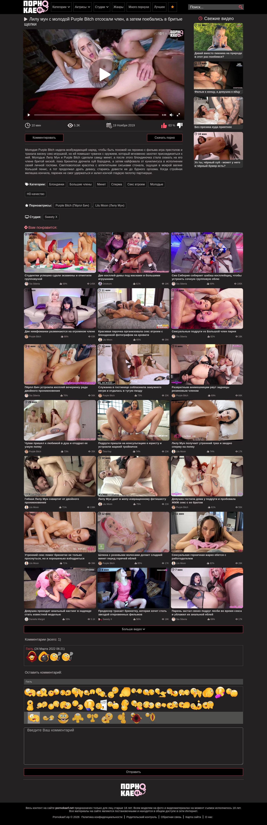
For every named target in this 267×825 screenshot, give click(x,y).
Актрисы (81, 7)
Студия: (35, 217)
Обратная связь (171, 817)
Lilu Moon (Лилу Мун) (109, 205)
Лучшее (159, 7)
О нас (208, 817)
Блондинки (56, 184)
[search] (240, 7)
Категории (59, 7)
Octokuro (105, 284)
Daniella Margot (35, 619)
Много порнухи (138, 7)
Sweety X (51, 217)
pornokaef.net (64, 807)
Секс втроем (136, 184)
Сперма (116, 184)
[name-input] (133, 682)
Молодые (156, 184)
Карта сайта (193, 817)
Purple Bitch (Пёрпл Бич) (72, 205)
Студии (100, 7)
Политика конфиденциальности (101, 817)
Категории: (37, 184)
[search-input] (216, 7)
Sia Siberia (32, 284)
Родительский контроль (141, 817)
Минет (101, 184)
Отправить (133, 771)
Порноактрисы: (40, 205)
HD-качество (35, 194)
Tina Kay (104, 451)
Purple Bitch (33, 336)
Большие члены (81, 184)
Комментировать (44, 137)
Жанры (118, 7)
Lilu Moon (105, 340)
